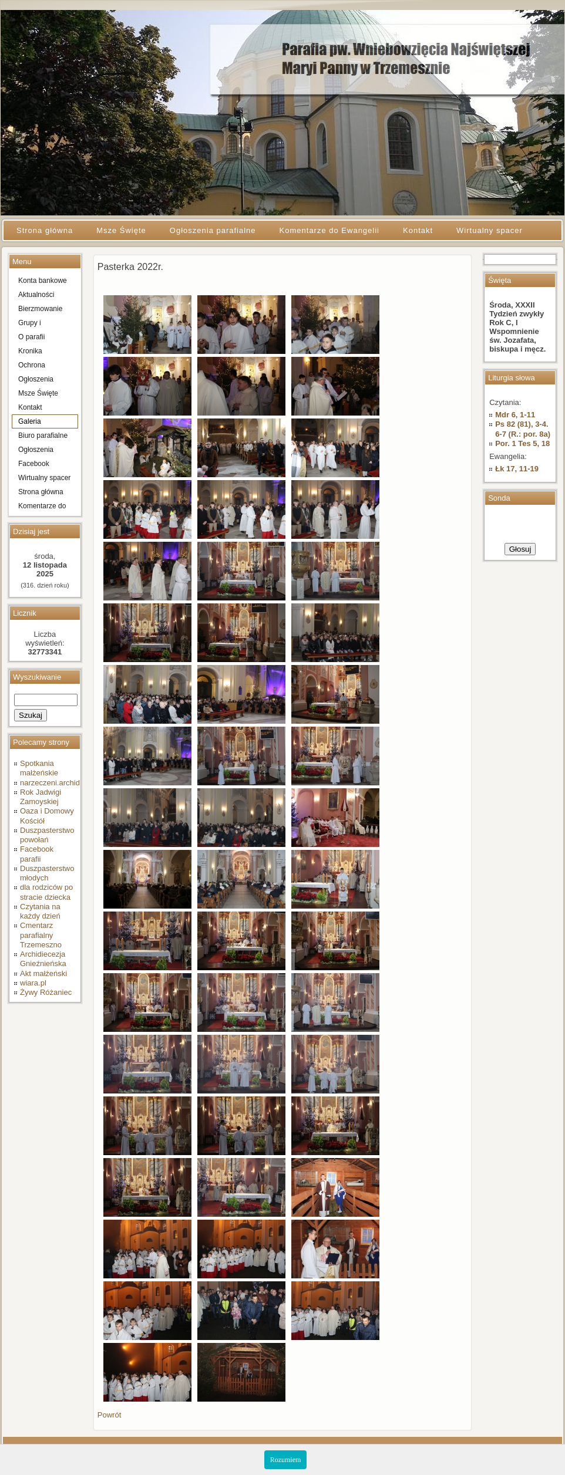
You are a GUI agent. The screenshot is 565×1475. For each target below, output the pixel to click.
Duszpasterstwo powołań (47, 835)
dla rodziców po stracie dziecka (46, 892)
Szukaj (30, 715)
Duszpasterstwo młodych (47, 873)
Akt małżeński (43, 973)
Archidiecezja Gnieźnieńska (43, 959)
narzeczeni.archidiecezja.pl (66, 782)
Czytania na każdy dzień (40, 911)
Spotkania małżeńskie (39, 768)
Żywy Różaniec (46, 992)
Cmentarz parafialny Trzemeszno (41, 935)
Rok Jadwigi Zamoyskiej (40, 797)
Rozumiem (285, 1460)
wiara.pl (33, 982)
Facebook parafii (36, 854)
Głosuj (520, 549)
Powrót (109, 1414)
